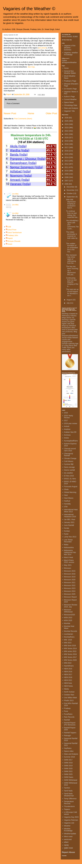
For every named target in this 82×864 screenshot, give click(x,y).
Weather (67, 826)
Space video (69, 751)
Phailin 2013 (69, 700)
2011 (67, 167)
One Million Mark (70, 698)
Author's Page (69, 96)
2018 (67, 144)
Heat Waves (68, 498)
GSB (9, 227)
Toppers (67, 809)
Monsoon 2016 (69, 574)
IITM (65, 507)
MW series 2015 (70, 651)
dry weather (68, 473)
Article (66, 438)
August (69, 300)
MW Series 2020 (70, 660)
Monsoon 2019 (69, 577)
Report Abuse (68, 852)
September (71, 197)
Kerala (66, 528)
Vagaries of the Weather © (29, 8)
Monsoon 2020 (69, 580)
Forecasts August (70, 486)
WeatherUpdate (70, 834)
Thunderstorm (69, 806)
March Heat (68, 557)
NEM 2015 (68, 669)
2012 (67, 164)
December (71, 187)
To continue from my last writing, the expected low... (72, 214)
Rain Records (69, 717)
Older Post (51, 113)
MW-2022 (67, 663)
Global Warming (70, 492)
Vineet (9, 244)
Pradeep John (12, 235)
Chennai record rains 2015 (70, 450)
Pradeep (67, 708)
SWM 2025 (68, 774)
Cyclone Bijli (68, 464)
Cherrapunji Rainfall (68, 455)
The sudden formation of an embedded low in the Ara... (72, 248)
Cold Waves (68, 461)
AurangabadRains (71, 441)
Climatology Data (70, 105)
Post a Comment (13, 103)
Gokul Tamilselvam (14, 232)
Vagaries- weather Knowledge (71, 54)
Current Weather (70, 99)
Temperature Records (69, 802)
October (70, 193)
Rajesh (10, 238)
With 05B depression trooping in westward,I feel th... (71, 204)
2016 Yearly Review (68, 417)
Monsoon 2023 (69, 588)
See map (31, 67)
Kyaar (66, 534)
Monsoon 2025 (69, 594)
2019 (67, 141)
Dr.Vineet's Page (70, 89)
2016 (67, 151)
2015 (67, 154)
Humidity (67, 504)
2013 (67, 161)
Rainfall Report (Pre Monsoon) (69, 724)
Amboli (66, 426)
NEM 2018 (68, 677)
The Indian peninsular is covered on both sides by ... (71, 236)
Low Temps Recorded (68, 541)
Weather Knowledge (68, 830)
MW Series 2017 (70, 657)
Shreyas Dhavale (13, 241)
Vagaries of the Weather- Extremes (69, 48)
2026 (67, 118)
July (68, 303)
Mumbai (67, 623)
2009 (67, 174)
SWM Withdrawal (70, 780)
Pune (66, 711)
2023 (67, 128)
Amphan (67, 429)
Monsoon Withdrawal (68, 611)
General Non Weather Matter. (70, 72)
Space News (69, 102)
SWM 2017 (68, 760)
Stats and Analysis (71, 108)
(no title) (15, 194)
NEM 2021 (68, 680)
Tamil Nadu (68, 791)
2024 (67, 124)
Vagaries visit (69, 823)
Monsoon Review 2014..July (70, 606)
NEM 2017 (68, 674)
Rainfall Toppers (70, 733)
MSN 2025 (68, 620)
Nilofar (66, 689)
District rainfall (69, 470)
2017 (67, 147)
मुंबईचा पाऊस (68, 848)
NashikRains (69, 666)
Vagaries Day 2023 (71, 817)
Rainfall (67, 720)
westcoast (68, 839)
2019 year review (70, 423)
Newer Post (10, 113)
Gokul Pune (11, 230)
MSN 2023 (68, 618)
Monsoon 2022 (69, 585)
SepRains (67, 748)
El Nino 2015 (69, 476)
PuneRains (68, 714)
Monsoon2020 (69, 615)
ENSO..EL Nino (70, 479)
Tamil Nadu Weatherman (69, 795)
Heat (66, 495)
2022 (67, 131)
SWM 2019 (68, 766)
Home (31, 113)
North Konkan (69, 692)
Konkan (67, 531)
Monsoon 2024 (69, 591)
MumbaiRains (69, 637)
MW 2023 (67, 643)
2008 (67, 177)
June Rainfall (69, 525)
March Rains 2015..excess (69, 561)
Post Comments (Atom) (23, 119)
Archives (67, 435)
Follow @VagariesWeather (69, 61)
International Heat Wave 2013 (71, 511)
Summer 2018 (69, 757)
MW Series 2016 (70, 654)
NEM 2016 (68, 672)
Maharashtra (69, 547)
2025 (67, 121)
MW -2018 (68, 640)
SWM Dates (68, 777)
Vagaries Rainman (71, 820)
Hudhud (67, 501)
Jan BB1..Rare (69, 519)
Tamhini (67, 788)
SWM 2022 (68, 771)
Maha (66, 545)
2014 (67, 157)
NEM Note (68, 683)
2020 (67, 138)
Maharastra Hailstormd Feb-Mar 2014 (70, 552)
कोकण (66, 842)
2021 (67, 134)
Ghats (66, 489)
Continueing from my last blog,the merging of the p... (72, 282)
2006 (67, 184)
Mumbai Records (70, 631)
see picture (42, 48)
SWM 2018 (68, 763)
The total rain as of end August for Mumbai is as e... (72, 292)
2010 (67, 171)
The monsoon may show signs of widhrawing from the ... (71, 259)
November (71, 190)
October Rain (69, 695)
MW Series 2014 (70, 648)
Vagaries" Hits (69, 111)
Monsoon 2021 (69, 582)
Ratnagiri (67, 735)
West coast (68, 836)
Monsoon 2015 (69, 571)
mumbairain (68, 634)
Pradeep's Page (70, 81)
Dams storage (69, 467)
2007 (67, 181)
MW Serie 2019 (70, 646)
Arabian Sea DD (70, 432)
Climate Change (70, 458)
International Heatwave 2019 (70, 516)
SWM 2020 (68, 768)
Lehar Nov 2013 (70, 537)
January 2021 (69, 522)
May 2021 (68, 565)
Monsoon (67, 568)
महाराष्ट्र (66, 845)
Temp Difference (70, 799)
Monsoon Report (70, 597)
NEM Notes (68, 686)
